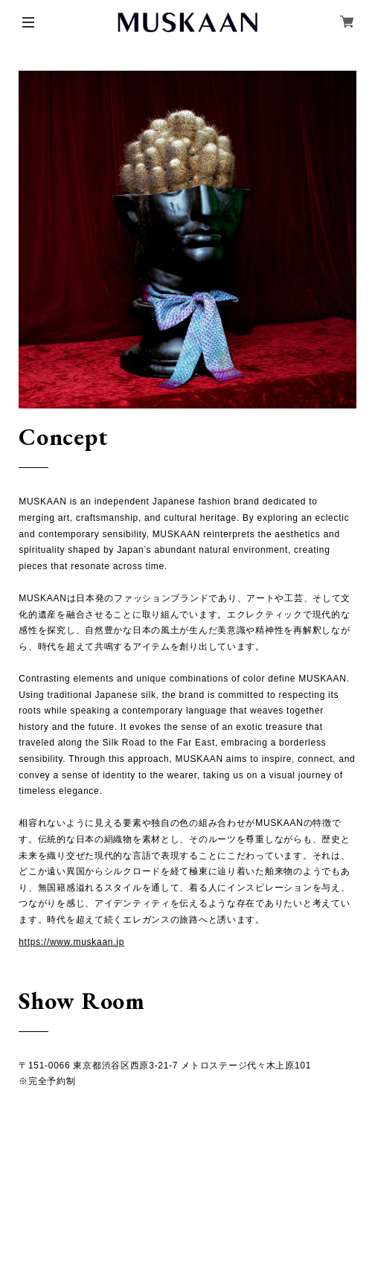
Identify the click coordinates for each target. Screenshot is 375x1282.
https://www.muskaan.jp (71, 942)
